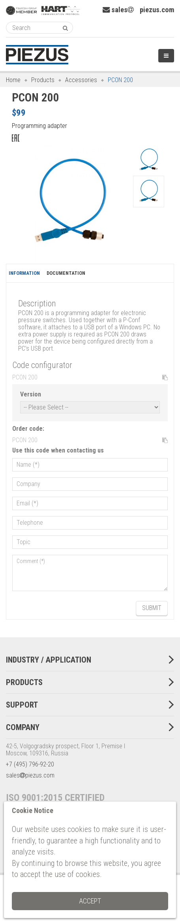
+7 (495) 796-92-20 (30, 764)
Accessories (81, 80)
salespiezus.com (138, 10)
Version (30, 394)
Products (42, 80)
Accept (90, 901)
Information (24, 273)
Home (13, 80)
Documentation (66, 273)
